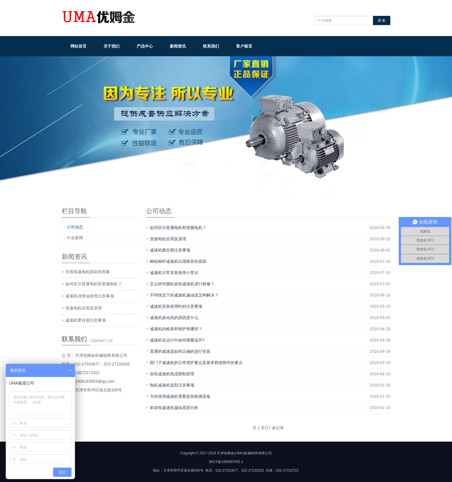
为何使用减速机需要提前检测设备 (180, 396)
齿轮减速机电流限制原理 (172, 374)
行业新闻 (75, 237)
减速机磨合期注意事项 (170, 250)
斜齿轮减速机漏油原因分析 (174, 407)
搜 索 (381, 20)
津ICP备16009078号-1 (226, 462)
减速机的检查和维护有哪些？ (176, 329)
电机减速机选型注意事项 (172, 385)
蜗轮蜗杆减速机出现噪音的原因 (178, 261)
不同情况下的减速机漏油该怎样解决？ (184, 295)
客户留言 (244, 46)
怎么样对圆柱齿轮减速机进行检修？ (182, 284)
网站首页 (78, 46)
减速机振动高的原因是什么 (174, 317)
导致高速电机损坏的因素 (87, 271)
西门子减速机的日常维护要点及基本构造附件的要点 (196, 362)
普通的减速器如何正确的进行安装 (180, 351)
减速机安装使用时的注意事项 (176, 306)
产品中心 (145, 46)
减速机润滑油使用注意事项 (89, 296)
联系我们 (211, 46)
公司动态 (75, 227)
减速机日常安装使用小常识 (174, 272)
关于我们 (111, 46)
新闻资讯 (178, 46)
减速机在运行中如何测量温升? (177, 340)
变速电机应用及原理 (168, 239)
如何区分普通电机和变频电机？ (178, 227)
